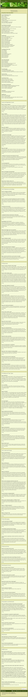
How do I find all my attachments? (6, 92)
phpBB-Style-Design (13, 693)
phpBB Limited (4, 653)
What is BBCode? (4, 50)
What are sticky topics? (5, 55)
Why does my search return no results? (7, 79)
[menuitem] (6, 1)
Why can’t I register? (5, 17)
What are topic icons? (5, 57)
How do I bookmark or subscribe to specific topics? (9, 86)
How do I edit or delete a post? (6, 37)
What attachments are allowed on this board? (8, 91)
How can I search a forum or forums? (7, 78)
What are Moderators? (5, 61)
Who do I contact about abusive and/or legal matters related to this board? (12, 97)
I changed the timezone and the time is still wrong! (9, 28)
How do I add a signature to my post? (7, 38)
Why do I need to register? (5, 15)
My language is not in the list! (6, 29)
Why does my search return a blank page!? (8, 80)
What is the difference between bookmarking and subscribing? (10, 85)
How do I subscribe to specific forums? (7, 87)
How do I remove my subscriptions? (7, 88)
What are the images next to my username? (8, 30)
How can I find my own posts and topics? (7, 82)
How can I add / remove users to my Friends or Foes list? (10, 75)
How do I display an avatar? (6, 31)
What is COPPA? (4, 16)
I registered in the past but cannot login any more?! (9, 20)
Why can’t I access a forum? (6, 41)
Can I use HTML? (4, 51)
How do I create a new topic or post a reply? (8, 36)
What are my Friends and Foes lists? (7, 74)
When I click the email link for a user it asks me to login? (10, 33)
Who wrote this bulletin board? (6, 95)
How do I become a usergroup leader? (7, 64)
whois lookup (21, 669)
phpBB (3, 226)
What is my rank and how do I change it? (7, 32)
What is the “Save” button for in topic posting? (8, 45)
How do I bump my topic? (5, 47)
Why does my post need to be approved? (7, 46)
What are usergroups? (5, 62)
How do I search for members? (6, 81)
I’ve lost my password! (5, 21)
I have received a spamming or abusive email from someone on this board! (12, 71)
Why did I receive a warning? (6, 43)
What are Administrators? (5, 60)
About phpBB (21, 654)
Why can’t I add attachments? (6, 42)
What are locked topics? (5, 56)
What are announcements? (5, 54)
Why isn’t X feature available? (6, 96)
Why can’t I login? (4, 19)
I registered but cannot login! (6, 18)
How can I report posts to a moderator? (7, 44)
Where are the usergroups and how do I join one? (9, 63)
